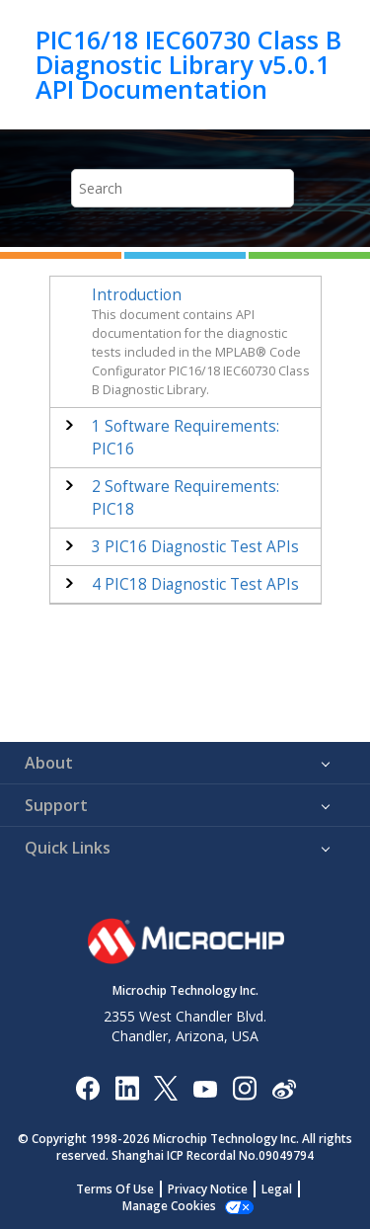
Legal (276, 1189)
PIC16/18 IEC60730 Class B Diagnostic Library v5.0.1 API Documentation (188, 65)
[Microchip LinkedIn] (126, 1087)
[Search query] (182, 188)
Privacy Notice (208, 1189)
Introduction (137, 295)
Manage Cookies (169, 1205)
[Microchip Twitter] (166, 1087)
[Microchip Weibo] (283, 1087)
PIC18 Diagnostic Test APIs (195, 584)
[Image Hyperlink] (204, 1087)
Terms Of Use (115, 1189)
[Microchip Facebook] (87, 1087)
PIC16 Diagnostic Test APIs (195, 546)
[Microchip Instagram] (244, 1087)
